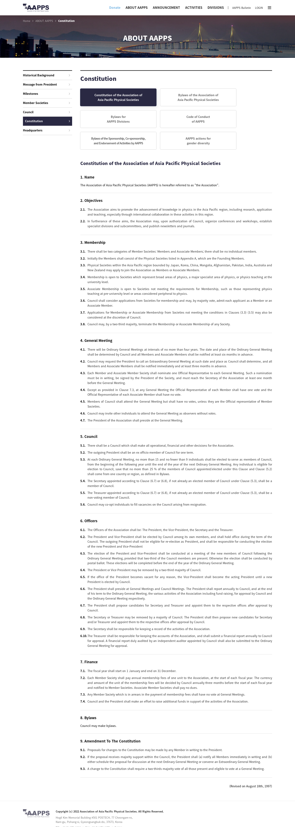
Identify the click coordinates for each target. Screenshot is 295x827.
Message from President (46, 84)
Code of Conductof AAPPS (111, 119)
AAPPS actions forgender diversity (241, 119)
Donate (114, 7)
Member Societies (46, 103)
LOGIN (259, 8)
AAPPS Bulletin (241, 8)
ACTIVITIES (193, 7)
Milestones (46, 94)
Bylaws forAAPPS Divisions (241, 97)
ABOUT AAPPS (137, 7)
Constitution (47, 121)
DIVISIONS (216, 7)
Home (26, 21)
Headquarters (46, 130)
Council (46, 112)
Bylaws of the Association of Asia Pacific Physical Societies (176, 97)
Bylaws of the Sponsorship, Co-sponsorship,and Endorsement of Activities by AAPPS (176, 119)
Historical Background (46, 75)
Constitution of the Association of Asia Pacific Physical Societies (111, 97)
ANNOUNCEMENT (166, 7)
